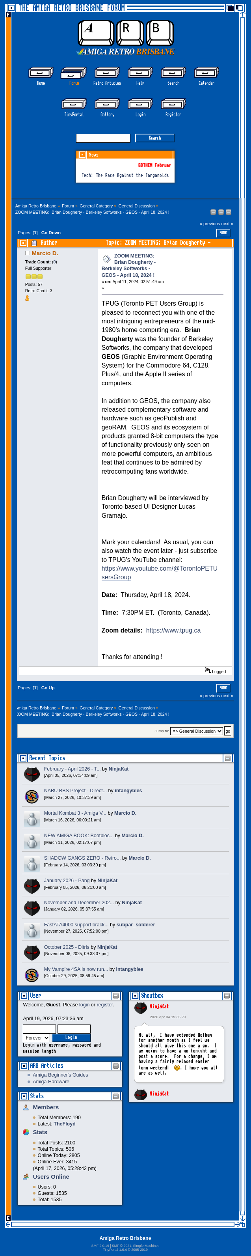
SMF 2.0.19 (100, 1246)
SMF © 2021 (121, 1246)
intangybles (128, 790)
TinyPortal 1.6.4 (115, 1250)
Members (46, 1107)
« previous (210, 223)
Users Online (51, 1176)
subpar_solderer (136, 925)
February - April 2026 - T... (72, 769)
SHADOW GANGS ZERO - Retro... (82, 858)
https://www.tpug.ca (173, 630)
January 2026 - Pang (67, 880)
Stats (37, 1096)
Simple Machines (146, 1246)
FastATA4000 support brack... (76, 925)
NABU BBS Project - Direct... (75, 790)
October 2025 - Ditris (66, 947)
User (35, 995)
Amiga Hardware (51, 1081)
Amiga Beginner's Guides (60, 1075)
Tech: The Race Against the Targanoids (125, 176)
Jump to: (162, 731)
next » (227, 223)
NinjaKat (159, 1006)
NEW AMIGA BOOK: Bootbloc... (79, 835)
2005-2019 (139, 1250)
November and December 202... (79, 902)
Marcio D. (45, 253)
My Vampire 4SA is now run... (76, 969)
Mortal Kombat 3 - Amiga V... (75, 813)
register (105, 1005)
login (84, 1005)
